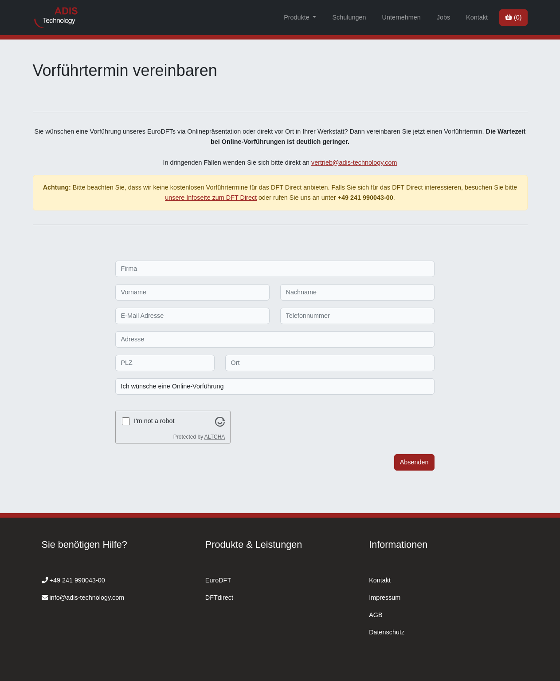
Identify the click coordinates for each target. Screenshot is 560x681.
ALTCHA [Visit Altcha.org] (214, 437)
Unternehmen (401, 17)
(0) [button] (513, 17)
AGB (375, 614)
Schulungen (349, 17)
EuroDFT (218, 580)
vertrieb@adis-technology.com (354, 162)
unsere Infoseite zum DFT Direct (211, 197)
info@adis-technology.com (87, 597)
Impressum (384, 597)
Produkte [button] (297, 17)
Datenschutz (386, 632)
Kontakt (477, 17)
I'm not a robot (154, 420)
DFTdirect (219, 597)
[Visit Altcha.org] (220, 420)
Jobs (443, 17)
